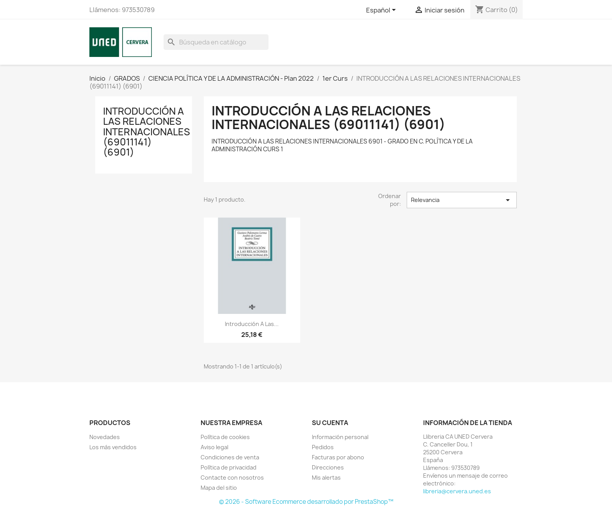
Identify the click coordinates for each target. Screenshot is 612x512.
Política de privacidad (228, 467)
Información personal (340, 437)
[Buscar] (216, 42)
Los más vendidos (113, 447)
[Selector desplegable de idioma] (382, 10)
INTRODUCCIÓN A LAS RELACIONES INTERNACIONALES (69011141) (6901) (146, 132)
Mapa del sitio (219, 487)
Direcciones (328, 467)
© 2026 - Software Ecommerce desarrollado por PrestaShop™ (306, 502)
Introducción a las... (252, 324)
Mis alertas (326, 477)
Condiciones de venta (230, 457)
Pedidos (323, 447)
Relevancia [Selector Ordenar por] (461, 200)
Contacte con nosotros (232, 477)
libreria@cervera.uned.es (457, 491)
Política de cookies (225, 437)
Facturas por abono (338, 457)
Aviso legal (214, 447)
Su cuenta (330, 422)
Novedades (104, 437)
